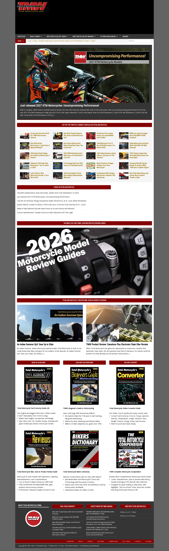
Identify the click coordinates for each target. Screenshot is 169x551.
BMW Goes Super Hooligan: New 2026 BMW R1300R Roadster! (139, 135)
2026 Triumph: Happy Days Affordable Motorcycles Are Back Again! (139, 155)
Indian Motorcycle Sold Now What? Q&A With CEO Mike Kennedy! (139, 145)
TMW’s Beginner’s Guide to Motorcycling (78, 408)
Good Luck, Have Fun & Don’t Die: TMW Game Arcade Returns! (40, 135)
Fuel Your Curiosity (67, 506)
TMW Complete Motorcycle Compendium (125, 472)
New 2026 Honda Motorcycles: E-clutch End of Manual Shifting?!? (40, 145)
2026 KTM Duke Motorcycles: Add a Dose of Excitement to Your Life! (73, 155)
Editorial (101, 541)
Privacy (90, 541)
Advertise (70, 541)
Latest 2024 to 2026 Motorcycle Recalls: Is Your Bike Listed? (40, 175)
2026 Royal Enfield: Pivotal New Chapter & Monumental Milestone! (73, 175)
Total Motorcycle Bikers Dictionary (76, 472)
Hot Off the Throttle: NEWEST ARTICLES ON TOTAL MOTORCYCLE (84, 125)
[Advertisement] (102, 17)
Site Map (148, 541)
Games (125, 36)
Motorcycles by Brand (83, 36)
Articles (21, 36)
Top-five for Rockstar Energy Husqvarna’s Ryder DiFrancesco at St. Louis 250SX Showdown (51, 201)
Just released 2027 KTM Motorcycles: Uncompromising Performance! (59, 105)
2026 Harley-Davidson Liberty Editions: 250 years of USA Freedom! (106, 155)
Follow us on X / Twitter (128, 512)
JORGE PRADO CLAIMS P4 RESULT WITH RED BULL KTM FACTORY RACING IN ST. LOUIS (51, 205)
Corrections (113, 541)
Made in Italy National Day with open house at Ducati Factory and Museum (45, 208)
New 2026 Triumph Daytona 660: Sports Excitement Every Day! (73, 135)
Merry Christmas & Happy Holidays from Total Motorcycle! (105, 165)
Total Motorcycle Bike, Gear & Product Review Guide (37, 472)
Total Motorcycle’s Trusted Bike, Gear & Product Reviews (84, 300)
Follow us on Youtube (127, 516)
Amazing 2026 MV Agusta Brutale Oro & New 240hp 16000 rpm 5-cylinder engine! (139, 165)
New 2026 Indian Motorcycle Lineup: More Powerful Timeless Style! (139, 175)
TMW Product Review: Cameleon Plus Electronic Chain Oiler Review (117, 344)
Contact (138, 541)
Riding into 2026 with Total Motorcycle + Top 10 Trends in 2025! (40, 165)
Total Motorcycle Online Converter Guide (124, 408)
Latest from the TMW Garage (101, 506)
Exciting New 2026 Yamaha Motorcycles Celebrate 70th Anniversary (106, 175)
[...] (53, 115)
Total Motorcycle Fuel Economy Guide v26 (33, 408)
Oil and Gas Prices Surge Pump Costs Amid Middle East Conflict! (105, 135)
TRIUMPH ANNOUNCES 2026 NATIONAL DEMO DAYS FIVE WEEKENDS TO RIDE (48, 193)
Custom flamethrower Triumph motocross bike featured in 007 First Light (45, 212)
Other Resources (108, 36)
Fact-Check (126, 541)
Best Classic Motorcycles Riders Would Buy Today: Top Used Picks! (73, 145)
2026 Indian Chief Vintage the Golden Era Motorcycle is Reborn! (40, 155)
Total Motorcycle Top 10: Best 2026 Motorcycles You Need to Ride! (106, 145)
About (80, 541)
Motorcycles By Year (56, 36)
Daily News (35, 36)
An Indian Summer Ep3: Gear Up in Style (35, 344)
